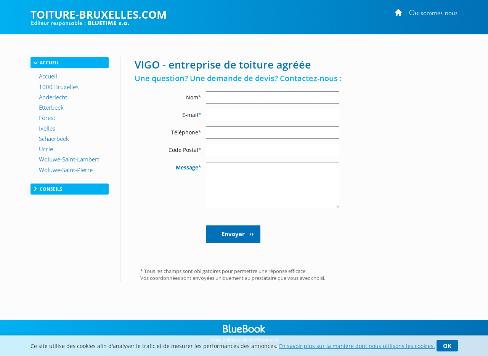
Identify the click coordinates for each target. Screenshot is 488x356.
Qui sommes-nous (433, 13)
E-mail (191, 114)
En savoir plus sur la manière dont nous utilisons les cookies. (357, 346)
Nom (193, 97)
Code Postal (185, 149)
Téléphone (186, 132)
